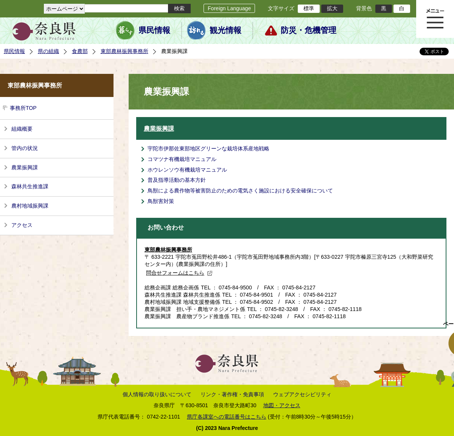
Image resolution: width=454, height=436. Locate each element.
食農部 (80, 51)
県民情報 (154, 30)
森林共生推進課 (29, 186)
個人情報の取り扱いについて (157, 394)
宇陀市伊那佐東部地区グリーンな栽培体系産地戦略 (208, 148)
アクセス (22, 225)
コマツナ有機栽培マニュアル (182, 159)
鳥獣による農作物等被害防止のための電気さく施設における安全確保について (240, 191)
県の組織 (48, 51)
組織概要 (22, 129)
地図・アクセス (281, 405)
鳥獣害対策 (161, 201)
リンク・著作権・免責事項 (232, 394)
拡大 (332, 8)
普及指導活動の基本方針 (177, 180)
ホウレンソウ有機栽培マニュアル (187, 170)
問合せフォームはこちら (179, 273)
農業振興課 (24, 167)
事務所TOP (23, 108)
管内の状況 (24, 148)
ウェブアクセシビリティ (302, 394)
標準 (308, 8)
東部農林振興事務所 (124, 51)
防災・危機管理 (308, 30)
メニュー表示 (435, 19)
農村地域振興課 (29, 206)
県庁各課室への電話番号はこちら (226, 417)
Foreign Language (229, 8)
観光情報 (225, 30)
